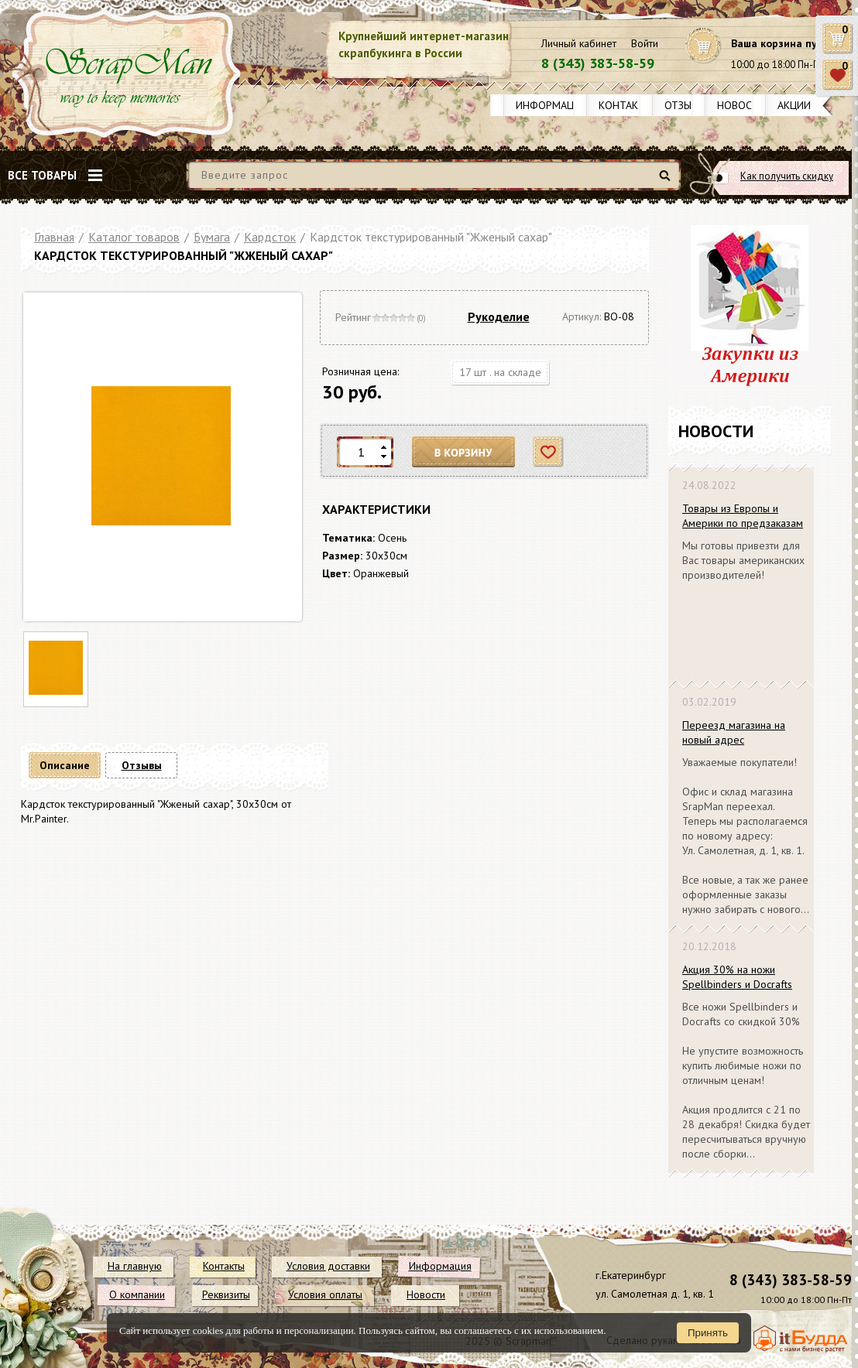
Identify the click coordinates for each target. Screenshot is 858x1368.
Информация (551, 105)
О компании (137, 1294)
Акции (794, 105)
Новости (741, 105)
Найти (667, 181)
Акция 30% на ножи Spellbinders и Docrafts (737, 977)
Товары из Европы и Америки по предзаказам (742, 515)
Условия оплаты (325, 1294)
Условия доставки (328, 1266)
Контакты (626, 105)
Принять (708, 1333)
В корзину (464, 452)
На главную (135, 1266)
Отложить (549, 452)
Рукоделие (499, 316)
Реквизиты (226, 1294)
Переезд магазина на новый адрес (733, 732)
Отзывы (684, 105)
